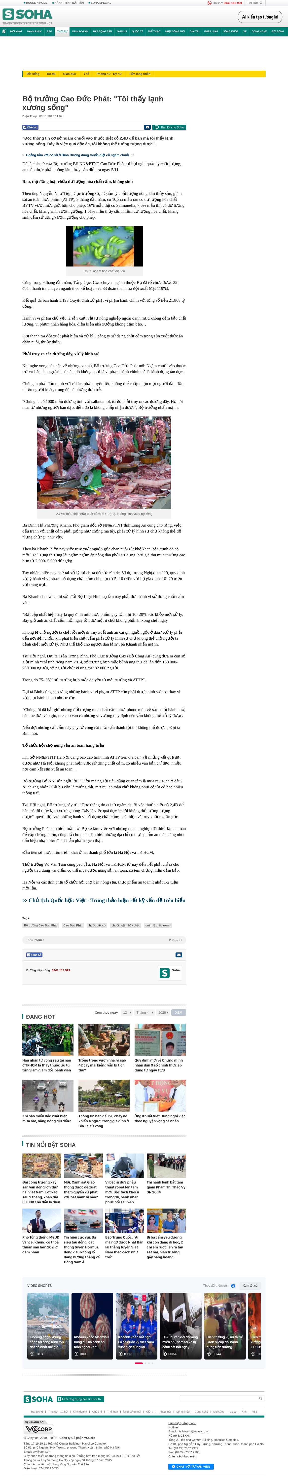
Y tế (86, 74)
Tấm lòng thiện (139, 74)
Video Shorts (39, 1286)
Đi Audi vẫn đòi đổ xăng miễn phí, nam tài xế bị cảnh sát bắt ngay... (180, 1342)
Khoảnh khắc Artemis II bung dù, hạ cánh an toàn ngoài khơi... (91, 1342)
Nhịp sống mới (175, 31)
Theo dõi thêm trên (219, 1285)
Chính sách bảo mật (181, 1456)
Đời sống (278, 31)
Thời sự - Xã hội (58, 1412)
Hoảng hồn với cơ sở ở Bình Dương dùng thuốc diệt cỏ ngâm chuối (80, 155)
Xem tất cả (250, 1286)
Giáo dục (69, 74)
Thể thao (154, 31)
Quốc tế (137, 31)
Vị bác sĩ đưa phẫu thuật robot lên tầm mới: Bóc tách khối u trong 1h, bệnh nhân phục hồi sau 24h (122, 1192)
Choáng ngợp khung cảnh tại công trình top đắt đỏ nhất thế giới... (47, 1342)
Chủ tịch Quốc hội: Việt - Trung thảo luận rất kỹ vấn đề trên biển (107, 900)
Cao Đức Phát (73, 925)
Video (233, 1412)
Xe (245, 31)
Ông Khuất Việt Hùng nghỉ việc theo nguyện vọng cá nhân (160, 1118)
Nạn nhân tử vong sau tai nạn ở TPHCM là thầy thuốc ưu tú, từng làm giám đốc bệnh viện (46, 1065)
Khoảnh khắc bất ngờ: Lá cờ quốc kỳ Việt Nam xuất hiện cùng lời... (136, 1342)
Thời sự (62, 31)
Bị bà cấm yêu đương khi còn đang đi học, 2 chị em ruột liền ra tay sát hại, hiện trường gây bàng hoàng (165, 1247)
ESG (49, 31)
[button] (139, 1363)
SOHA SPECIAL (101, 2)
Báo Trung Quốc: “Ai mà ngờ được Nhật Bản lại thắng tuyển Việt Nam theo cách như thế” (124, 1247)
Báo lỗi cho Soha (172, 127)
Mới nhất (16, 31)
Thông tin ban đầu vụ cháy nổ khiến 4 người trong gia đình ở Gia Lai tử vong (103, 1121)
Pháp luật (211, 31)
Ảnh (244, 1412)
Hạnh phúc (34, 31)
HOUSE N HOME (36, 2)
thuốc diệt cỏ (97, 925)
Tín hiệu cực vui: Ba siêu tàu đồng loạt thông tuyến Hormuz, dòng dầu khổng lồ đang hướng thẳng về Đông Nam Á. (82, 1249)
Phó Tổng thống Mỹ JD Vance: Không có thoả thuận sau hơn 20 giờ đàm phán (40, 1244)
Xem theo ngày (106, 1012)
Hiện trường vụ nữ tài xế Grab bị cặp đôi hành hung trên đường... (225, 1342)
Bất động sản (102, 31)
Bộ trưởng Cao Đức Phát (40, 925)
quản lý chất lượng (157, 925)
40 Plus (122, 31)
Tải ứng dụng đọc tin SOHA (79, 1399)
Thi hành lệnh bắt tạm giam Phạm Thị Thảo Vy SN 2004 (166, 1187)
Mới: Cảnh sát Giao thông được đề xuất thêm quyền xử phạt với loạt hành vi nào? (81, 1189)
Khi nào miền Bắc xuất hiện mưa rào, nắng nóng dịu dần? (46, 1118)
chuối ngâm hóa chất (126, 925)
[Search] (218, 1398)
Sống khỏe (230, 31)
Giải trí (194, 31)
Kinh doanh (80, 31)
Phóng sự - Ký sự (109, 74)
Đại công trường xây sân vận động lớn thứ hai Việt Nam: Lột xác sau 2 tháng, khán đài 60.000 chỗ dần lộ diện (41, 1192)
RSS (254, 1412)
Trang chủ (37, 1412)
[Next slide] (255, 1328)
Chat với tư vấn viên (191, 1467)
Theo (104, 940)
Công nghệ (259, 31)
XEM (178, 1012)
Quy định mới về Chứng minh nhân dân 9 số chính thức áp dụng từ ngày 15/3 (159, 1065)
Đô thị (51, 74)
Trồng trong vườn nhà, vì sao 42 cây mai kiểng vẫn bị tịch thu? (102, 1065)
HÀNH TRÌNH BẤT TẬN (69, 2)
